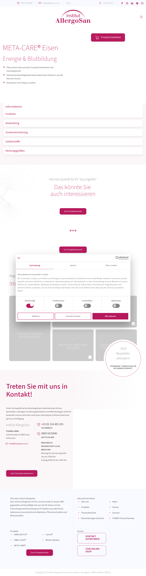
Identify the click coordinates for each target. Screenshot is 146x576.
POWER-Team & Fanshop (123, 518)
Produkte (85, 507)
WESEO (108, 572)
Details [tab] (73, 265)
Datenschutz (78, 572)
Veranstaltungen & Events (92, 518)
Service (115, 507)
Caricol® (49, 534)
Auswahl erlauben (73, 316)
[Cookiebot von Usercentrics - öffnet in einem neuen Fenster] (117, 258)
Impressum (67, 572)
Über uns (85, 501)
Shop (68, 3)
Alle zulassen (110, 316)
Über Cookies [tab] (111, 265)
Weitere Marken (52, 540)
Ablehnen (36, 316)
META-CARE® (20, 545)
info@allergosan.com (51, 3)
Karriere (116, 512)
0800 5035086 (27, 3)
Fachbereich (108, 3)
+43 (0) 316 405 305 (52, 424)
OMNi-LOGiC (20, 540)
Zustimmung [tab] (34, 265)
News (114, 501)
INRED (94, 572)
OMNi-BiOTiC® (20, 534)
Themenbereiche (88, 512)
